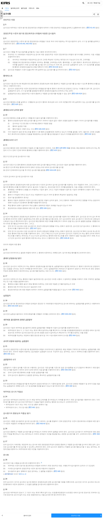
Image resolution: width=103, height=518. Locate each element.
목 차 (1, 15)
